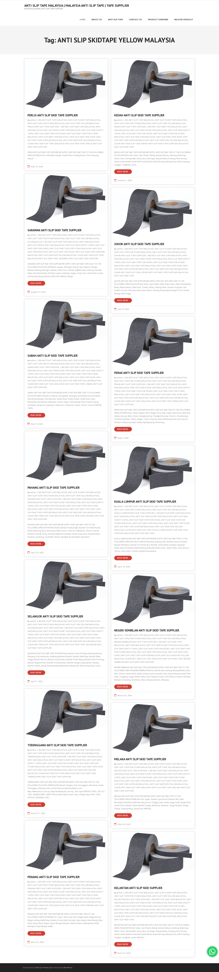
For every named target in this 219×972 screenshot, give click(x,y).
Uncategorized (35, 241)
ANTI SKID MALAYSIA (89, 241)
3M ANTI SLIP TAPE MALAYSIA (52, 119)
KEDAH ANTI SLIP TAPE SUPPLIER (130, 126)
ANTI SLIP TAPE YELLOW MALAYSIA (82, 123)
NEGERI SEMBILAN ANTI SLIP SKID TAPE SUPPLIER (146, 630)
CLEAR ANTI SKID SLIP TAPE (41, 143)
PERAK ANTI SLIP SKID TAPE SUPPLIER (139, 373)
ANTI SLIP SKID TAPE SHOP (82, 136)
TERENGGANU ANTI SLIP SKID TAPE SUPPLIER (57, 745)
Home (82, 19)
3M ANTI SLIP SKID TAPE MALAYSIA (78, 126)
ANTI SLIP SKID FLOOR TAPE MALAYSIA (61, 129)
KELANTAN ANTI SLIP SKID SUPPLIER (138, 888)
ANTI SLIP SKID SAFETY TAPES (80, 245)
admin (33, 119)
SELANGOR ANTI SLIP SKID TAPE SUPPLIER (55, 616)
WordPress (67, 967)
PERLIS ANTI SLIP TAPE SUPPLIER (43, 126)
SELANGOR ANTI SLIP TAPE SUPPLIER (45, 627)
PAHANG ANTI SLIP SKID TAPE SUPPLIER (54, 487)
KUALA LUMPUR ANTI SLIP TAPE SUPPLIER (134, 512)
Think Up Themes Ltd (43, 967)
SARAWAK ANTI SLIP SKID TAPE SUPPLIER (55, 230)
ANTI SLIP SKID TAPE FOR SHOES (50, 133)
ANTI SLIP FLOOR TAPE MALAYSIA (84, 119)
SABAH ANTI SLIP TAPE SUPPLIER (43, 367)
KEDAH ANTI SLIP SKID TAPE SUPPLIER (139, 115)
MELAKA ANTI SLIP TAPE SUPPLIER (130, 770)
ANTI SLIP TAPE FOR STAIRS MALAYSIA (46, 123)
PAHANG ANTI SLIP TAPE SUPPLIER (44, 498)
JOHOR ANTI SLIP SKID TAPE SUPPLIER (139, 244)
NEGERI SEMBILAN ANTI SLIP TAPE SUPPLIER (135, 641)
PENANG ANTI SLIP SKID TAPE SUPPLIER (54, 877)
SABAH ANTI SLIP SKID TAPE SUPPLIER (53, 355)
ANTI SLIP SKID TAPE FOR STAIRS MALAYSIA (71, 248)
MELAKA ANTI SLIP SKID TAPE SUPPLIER (140, 759)
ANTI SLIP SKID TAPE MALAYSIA (53, 136)
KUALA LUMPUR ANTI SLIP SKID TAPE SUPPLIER (145, 501)
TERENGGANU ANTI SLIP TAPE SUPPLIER (47, 756)
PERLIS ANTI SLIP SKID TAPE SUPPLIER (53, 115)
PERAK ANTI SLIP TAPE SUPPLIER (129, 384)
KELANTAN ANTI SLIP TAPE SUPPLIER (132, 899)
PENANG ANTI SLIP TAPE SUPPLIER (44, 888)
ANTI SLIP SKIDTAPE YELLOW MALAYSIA (82, 140)
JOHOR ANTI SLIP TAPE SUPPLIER (130, 255)
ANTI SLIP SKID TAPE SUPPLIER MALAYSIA (134, 526)
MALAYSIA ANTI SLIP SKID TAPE (70, 143)
